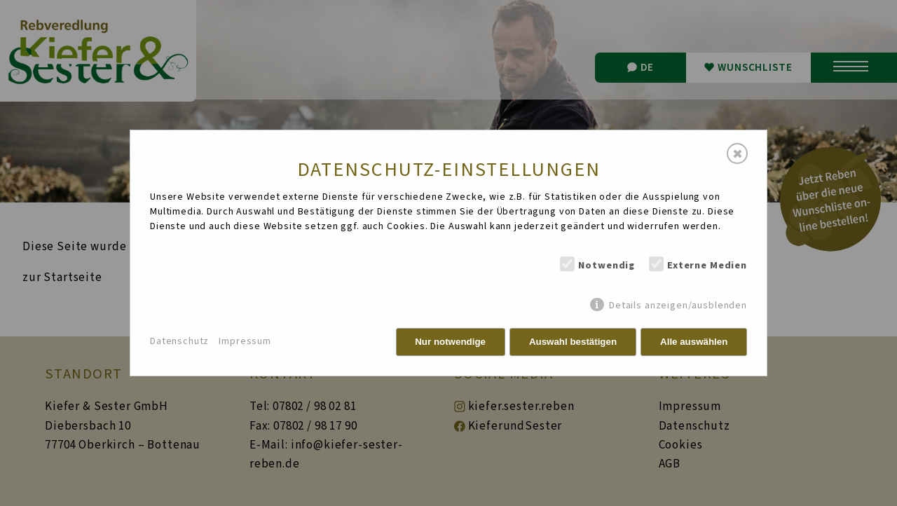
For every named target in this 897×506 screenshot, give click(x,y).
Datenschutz (179, 341)
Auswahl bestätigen (573, 341)
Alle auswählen (693, 341)
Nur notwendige (450, 341)
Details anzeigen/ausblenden (678, 305)
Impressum (245, 341)
